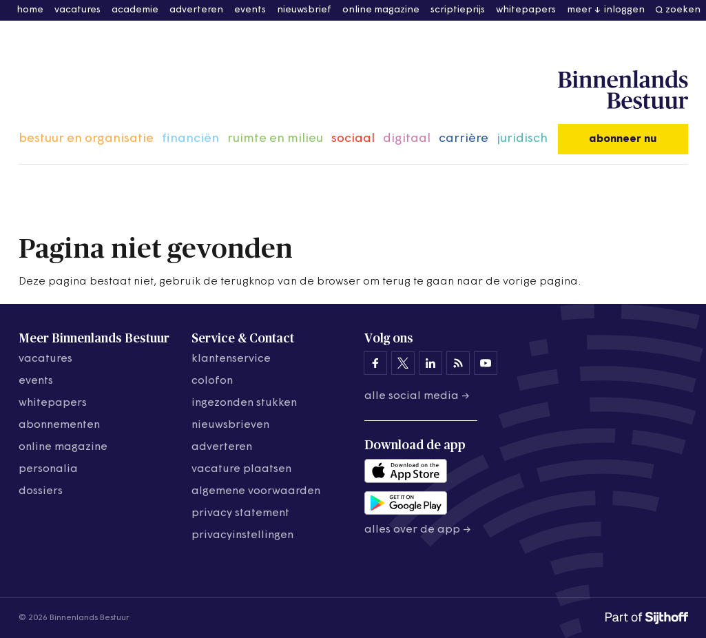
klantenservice (231, 358)
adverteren (196, 10)
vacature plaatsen (241, 469)
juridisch (522, 138)
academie (135, 10)
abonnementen (59, 425)
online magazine (380, 10)
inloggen (624, 10)
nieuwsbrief (304, 10)
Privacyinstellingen (242, 535)
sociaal (353, 138)
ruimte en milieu (275, 138)
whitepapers (526, 10)
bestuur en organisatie (86, 138)
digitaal (406, 138)
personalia (48, 469)
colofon (212, 381)
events (250, 10)
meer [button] (579, 10)
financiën (190, 138)
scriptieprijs (457, 10)
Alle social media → (417, 396)
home (30, 10)
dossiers (41, 491)
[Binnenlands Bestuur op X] (403, 363)
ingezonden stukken (244, 403)
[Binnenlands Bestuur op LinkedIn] (430, 363)
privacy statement (240, 513)
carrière (463, 138)
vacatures (77, 10)
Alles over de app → (417, 529)
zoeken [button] (682, 10)
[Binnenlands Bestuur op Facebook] (375, 363)
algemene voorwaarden (255, 491)
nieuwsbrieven (230, 425)
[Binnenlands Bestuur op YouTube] (486, 363)
